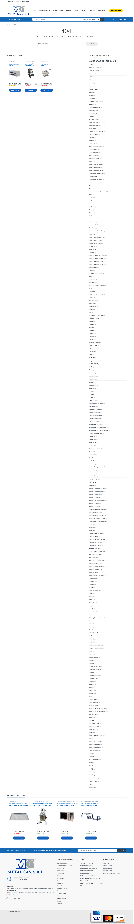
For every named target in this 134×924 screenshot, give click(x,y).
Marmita (91, 609)
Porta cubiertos (93, 778)
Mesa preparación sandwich (96, 515)
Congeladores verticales (95, 240)
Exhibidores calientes (94, 204)
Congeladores (61, 870)
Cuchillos (91, 83)
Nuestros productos (44, 10)
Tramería (91, 116)
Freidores (91, 207)
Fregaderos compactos (95, 545)
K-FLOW (91, 397)
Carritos (91, 772)
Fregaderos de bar (94, 675)
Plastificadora (92, 476)
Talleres (59, 903)
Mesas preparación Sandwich (97, 264)
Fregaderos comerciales (95, 542)
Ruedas (91, 321)
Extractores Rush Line (95, 101)
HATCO (91, 382)
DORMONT (92, 358)
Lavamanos (92, 143)
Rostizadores (92, 376)
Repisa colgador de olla (95, 569)
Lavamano (92, 690)
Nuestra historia (61, 891)
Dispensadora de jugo (95, 424)
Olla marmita (92, 213)
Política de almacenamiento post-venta (91, 878)
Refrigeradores (93, 267)
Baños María (92, 128)
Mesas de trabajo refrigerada (97, 258)
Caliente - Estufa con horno (96, 488)
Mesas (90, 696)
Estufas (91, 197)
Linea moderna (93, 149)
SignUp (121, 850)
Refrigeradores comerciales (96, 735)
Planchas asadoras (94, 219)
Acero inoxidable (93, 125)
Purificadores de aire (94, 448)
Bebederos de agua (94, 412)
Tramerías (91, 74)
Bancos (91, 95)
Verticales (91, 252)
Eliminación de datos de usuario (89, 881)
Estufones (91, 201)
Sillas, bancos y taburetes (96, 315)
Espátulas (91, 86)
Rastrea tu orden (107, 865)
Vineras (91, 270)
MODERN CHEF (93, 479)
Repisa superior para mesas (96, 575)
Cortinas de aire (93, 185)
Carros (91, 651)
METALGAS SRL (15, 912)
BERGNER (91, 77)
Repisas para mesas (94, 167)
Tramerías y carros (94, 318)
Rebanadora (92, 624)
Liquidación (92, 279)
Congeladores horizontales (96, 237)
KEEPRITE (91, 400)
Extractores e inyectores (95, 273)
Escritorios (92, 98)
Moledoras (92, 303)
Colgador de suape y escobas (97, 539)
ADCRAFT (91, 64)
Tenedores (92, 351)
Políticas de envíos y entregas (88, 868)
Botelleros (91, 485)
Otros (90, 288)
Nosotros (68, 10)
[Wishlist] (109, 19)
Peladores (91, 720)
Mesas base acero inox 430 (96, 560)
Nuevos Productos (29, 61)
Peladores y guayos (94, 342)
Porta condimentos (94, 158)
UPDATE (91, 766)
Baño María (92, 527)
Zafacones (92, 291)
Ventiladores (60, 873)
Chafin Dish (92, 602)
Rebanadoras (92, 309)
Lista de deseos (107, 868)
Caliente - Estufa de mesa (96, 491)
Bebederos (92, 234)
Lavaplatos (92, 606)
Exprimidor (92, 461)
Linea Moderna (93, 699)
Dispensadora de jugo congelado (98, 427)
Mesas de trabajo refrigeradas (97, 711)
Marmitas (91, 587)
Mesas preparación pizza (96, 261)
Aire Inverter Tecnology (95, 409)
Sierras (91, 312)
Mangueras (92, 282)
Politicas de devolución (86, 870)
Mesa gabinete (93, 557)
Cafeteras (91, 194)
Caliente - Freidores (94, 497)
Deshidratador (93, 458)
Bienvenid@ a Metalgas (13, 1)
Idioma (25, 1)
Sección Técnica (116, 10)
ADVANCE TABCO (94, 71)
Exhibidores (92, 246)
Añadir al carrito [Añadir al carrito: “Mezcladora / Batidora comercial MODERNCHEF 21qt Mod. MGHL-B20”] (43, 838)
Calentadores (92, 385)
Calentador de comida (95, 645)
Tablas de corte (93, 113)
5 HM (90, 593)
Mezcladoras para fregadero (97, 285)
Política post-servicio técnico (88, 875)
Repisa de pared (93, 572)
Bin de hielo (92, 530)
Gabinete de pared (94, 548)
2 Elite (90, 524)
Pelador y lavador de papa (96, 618)
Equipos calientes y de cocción (97, 191)
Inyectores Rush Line (94, 107)
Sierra (90, 627)
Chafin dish (92, 654)
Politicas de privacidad (86, 865)
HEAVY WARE (92, 388)
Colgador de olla (93, 536)
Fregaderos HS (93, 678)
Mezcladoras (92, 300)
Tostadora (91, 630)
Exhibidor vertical (93, 439)
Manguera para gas (94, 361)
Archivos (91, 92)
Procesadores (92, 306)
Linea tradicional (93, 152)
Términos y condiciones (86, 863)
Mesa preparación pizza (95, 512)
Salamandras (92, 222)
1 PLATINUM (92, 482)
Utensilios (91, 327)
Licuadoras (92, 297)
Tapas (90, 348)
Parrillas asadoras (94, 216)
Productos (60, 886)
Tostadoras (92, 228)
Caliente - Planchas (94, 506)
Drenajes (91, 188)
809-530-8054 (20, 879)
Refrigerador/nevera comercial (97, 521)
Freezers (91, 445)
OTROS (91, 763)
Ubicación (92, 10)
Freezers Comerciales (95, 669)
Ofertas (83, 10)
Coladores (91, 80)
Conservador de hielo (95, 418)
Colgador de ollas (93, 134)
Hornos (91, 210)
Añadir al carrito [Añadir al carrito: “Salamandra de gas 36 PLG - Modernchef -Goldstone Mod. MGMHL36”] (15, 90)
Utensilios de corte (94, 119)
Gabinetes (91, 104)
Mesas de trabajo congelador (97, 255)
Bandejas (91, 330)
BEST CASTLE (93, 89)
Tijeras (91, 354)
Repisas (91, 161)
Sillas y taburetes (93, 110)
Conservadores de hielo (95, 243)
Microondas (92, 473)
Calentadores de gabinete (45, 62)
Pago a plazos (102, 10)
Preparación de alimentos (96, 294)
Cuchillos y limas (93, 775)
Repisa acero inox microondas (97, 566)
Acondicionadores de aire (96, 173)
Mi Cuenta (106, 863)
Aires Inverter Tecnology (95, 179)
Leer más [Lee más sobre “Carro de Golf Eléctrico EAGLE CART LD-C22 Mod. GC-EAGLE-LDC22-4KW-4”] (30, 90)
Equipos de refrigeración (95, 231)
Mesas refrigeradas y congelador (98, 518)
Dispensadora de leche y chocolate (98, 430)
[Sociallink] (7, 898)
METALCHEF (92, 455)
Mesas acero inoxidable (95, 146)
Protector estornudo (94, 563)
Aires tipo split (93, 176)
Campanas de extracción (96, 131)
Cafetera (91, 599)
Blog (76, 10)
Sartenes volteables (94, 225)
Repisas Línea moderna (95, 164)
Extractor (91, 394)
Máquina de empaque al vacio (97, 467)
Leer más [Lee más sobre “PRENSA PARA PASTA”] (46, 90)
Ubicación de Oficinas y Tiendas (112, 873)
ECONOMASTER (93, 364)
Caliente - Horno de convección (97, 500)
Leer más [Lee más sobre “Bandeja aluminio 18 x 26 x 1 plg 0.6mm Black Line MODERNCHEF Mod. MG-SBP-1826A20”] (19, 838)
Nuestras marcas (58, 10)
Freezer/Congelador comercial (97, 509)
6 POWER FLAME (93, 633)
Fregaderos (92, 137)
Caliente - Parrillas (94, 503)
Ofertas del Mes (61, 898)
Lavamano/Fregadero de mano (97, 551)
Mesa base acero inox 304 (96, 554)
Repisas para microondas (96, 170)
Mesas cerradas (93, 155)
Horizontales (92, 249)
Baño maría (92, 596)
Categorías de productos (95, 122)
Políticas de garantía (86, 873)
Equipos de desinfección (95, 433)
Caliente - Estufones (94, 494)
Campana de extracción (95, 533)
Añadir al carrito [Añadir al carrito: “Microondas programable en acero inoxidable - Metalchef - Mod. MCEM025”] (67, 838)
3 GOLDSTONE (12, 61)
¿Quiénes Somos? (62, 893)
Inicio (34, 10)
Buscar (92, 43)
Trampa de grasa (93, 578)
